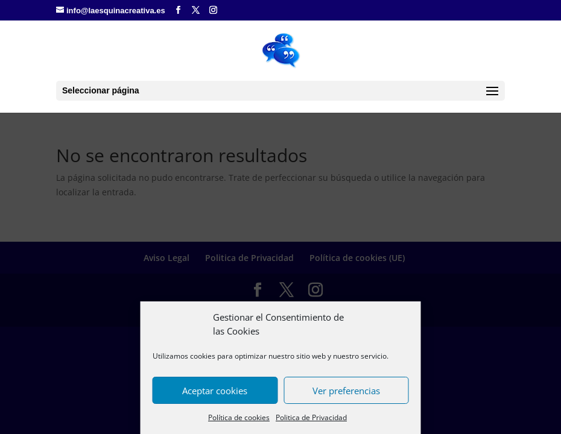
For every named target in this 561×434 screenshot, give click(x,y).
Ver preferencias (346, 391)
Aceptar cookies (214, 391)
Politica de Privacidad (311, 417)
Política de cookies (239, 417)
